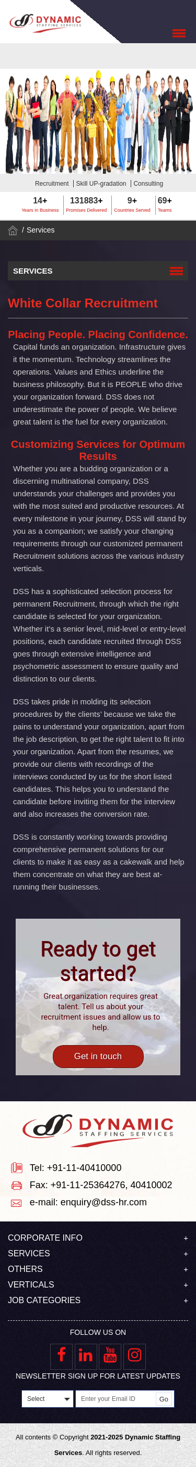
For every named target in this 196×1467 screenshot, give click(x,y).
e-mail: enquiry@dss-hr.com (88, 1202)
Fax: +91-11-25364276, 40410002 (101, 1185)
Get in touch (98, 1056)
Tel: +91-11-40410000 (76, 1168)
